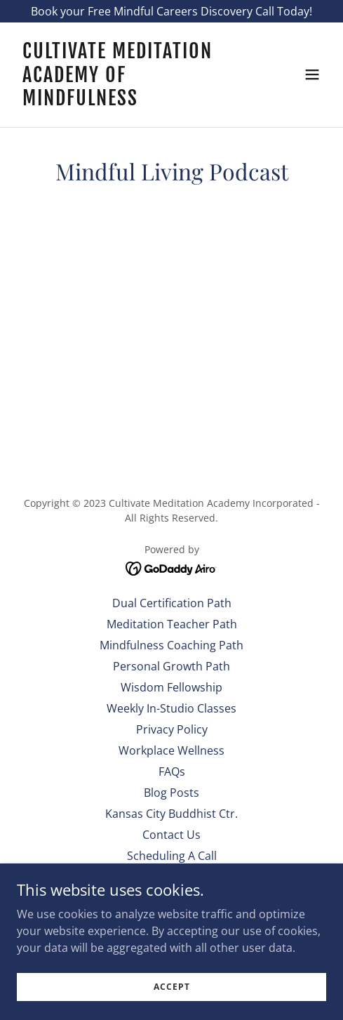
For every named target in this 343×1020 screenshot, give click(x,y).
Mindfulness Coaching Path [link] (171, 645)
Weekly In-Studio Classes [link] (171, 708)
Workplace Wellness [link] (171, 750)
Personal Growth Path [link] (171, 666)
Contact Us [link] (171, 834)
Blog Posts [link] (171, 792)
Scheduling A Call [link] (172, 855)
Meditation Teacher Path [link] (172, 624)
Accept (172, 987)
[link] (125, 101)
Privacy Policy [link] (172, 729)
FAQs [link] (172, 771)
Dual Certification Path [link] (171, 603)
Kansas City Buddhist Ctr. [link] (171, 813)
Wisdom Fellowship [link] (171, 687)
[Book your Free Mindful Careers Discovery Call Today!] (171, 11)
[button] (312, 74)
